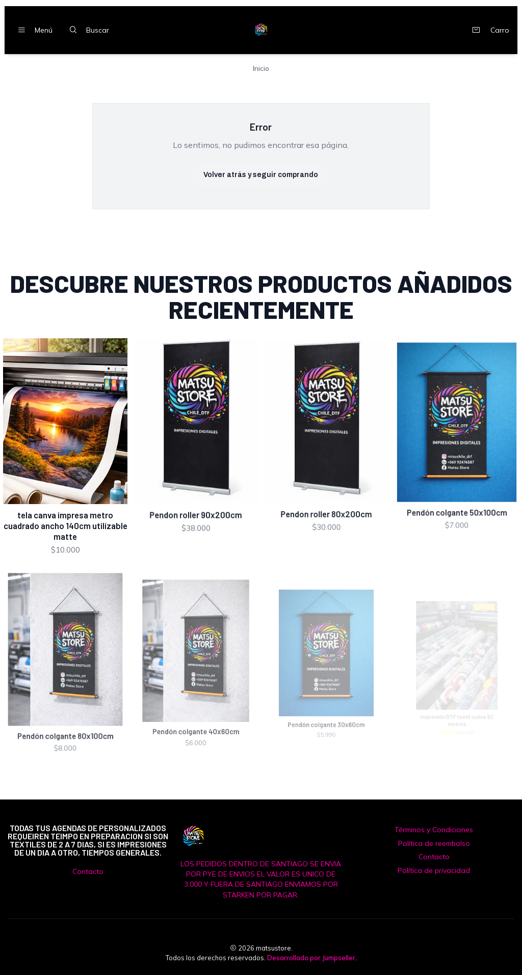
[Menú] (33, 30)
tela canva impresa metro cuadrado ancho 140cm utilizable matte (65, 514)
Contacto (87, 871)
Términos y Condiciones (434, 829)
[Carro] (488, 30)
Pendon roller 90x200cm (196, 499)
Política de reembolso (434, 843)
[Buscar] (86, 30)
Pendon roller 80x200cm (326, 492)
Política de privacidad (434, 870)
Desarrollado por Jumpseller (311, 958)
